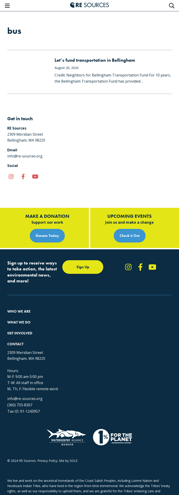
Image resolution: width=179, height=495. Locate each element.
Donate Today (47, 235)
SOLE (74, 460)
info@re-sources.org (25, 398)
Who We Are (18, 311)
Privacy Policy (47, 460)
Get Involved (19, 333)
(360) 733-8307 (19, 404)
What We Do (18, 322)
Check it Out (130, 235)
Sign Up (82, 267)
